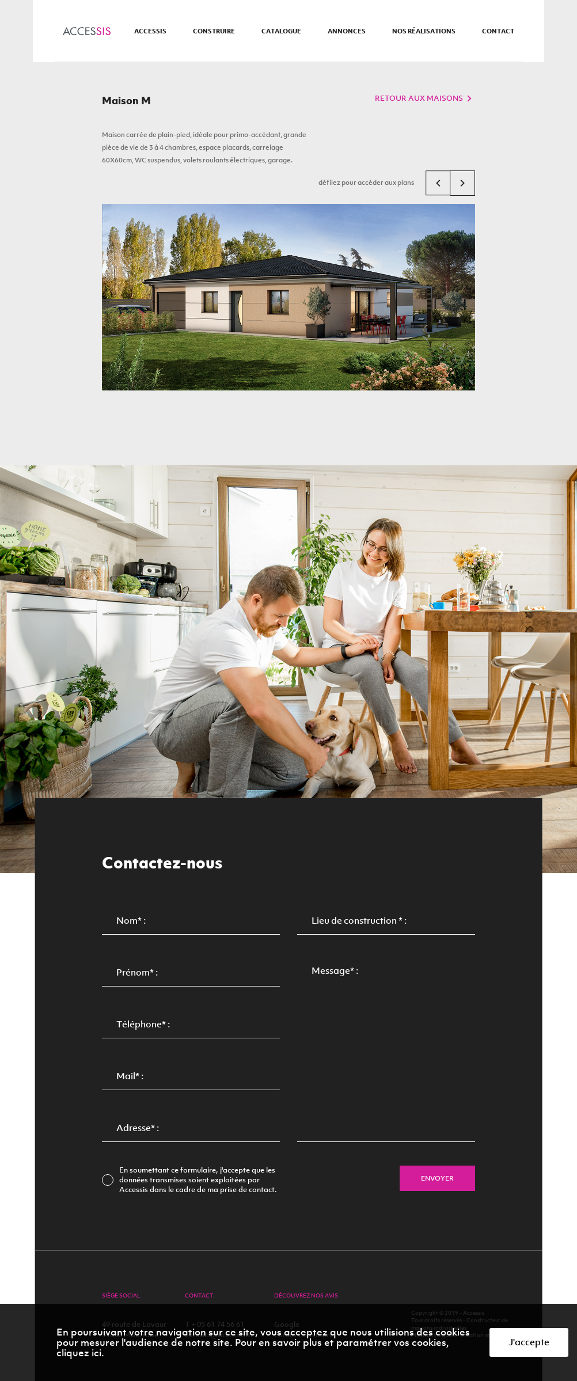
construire (214, 31)
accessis (150, 31)
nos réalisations (423, 31)
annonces (347, 31)
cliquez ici (78, 1352)
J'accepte (528, 1342)
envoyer (437, 1178)
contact (498, 31)
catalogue (281, 31)
